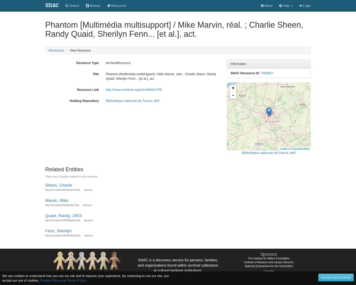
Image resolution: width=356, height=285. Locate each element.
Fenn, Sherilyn (58, 231)
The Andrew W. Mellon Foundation (268, 258)
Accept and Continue (336, 277)
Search (72, 5)
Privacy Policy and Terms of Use (63, 280)
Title (95, 74)
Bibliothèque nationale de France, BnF (133, 101)
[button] (286, 5)
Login (305, 5)
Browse (93, 5)
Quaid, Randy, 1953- (64, 215)
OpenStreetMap (301, 148)
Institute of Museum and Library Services (268, 262)
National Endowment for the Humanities (269, 266)
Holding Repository (84, 101)
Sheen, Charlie (58, 185)
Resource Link (88, 90)
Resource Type (87, 63)
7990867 (267, 73)
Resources (56, 50)
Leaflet (283, 148)
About (267, 5)
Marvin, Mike (56, 200)
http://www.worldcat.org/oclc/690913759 (134, 90)
